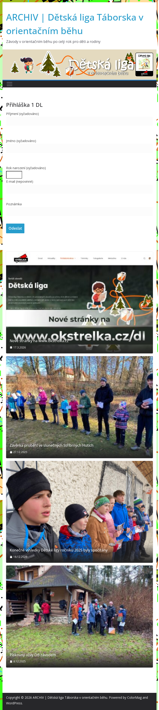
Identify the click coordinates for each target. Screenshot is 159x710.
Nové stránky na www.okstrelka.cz (39, 341)
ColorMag (134, 697)
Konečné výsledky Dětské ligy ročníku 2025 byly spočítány (59, 550)
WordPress (14, 703)
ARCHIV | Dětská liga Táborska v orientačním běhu (70, 697)
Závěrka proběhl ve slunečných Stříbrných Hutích (52, 445)
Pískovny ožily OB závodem (33, 655)
